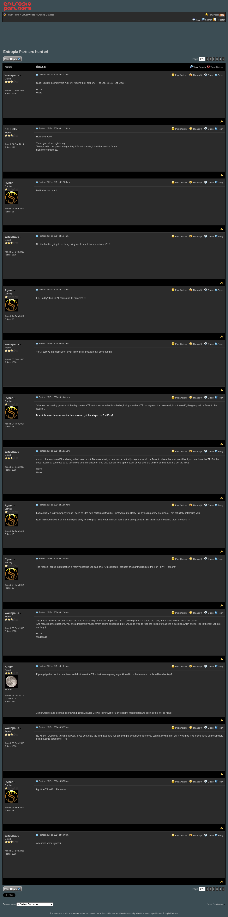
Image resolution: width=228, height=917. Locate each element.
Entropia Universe (45, 15)
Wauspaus (13, 75)
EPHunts (12, 129)
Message (41, 66)
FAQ (198, 20)
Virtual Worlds (28, 15)
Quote (211, 75)
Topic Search (198, 67)
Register (221, 20)
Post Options (179, 75)
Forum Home (13, 15)
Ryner (10, 182)
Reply (220, 75)
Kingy (10, 666)
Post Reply (12, 59)
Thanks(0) (195, 75)
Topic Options (215, 67)
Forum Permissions (216, 904)
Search (206, 20)
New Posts (214, 15)
